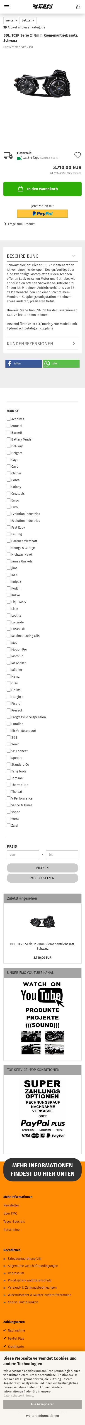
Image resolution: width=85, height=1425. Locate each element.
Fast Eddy (16, 527)
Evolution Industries (23, 514)
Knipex (14, 582)
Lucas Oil (16, 629)
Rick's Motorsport (21, 731)
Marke (13, 411)
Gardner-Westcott (22, 541)
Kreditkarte (16, 1347)
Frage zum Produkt (21, 224)
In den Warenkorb (37, 188)
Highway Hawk (19, 555)
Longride (15, 622)
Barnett (14, 433)
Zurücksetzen (42, 878)
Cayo (12, 460)
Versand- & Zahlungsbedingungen (32, 1288)
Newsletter (11, 1205)
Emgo (13, 500)
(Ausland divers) (49, 157)
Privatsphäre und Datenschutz (29, 1280)
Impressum (16, 1273)
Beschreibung (23, 256)
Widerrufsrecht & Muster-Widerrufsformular (39, 1295)
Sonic (13, 744)
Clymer (14, 473)
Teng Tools (16, 771)
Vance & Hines (19, 805)
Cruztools (16, 494)
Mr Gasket (16, 663)
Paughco (15, 697)
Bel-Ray (15, 446)
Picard (13, 704)
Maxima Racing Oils (23, 636)
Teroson (15, 778)
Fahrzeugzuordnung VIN (24, 1259)
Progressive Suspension (26, 717)
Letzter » (28, 20)
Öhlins (14, 690)
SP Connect (17, 751)
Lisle (12, 609)
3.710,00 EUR (42, 958)
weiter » (11, 20)
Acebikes (15, 419)
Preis (12, 846)
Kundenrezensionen (30, 343)
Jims (12, 568)
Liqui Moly (16, 602)
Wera (13, 819)
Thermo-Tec (17, 785)
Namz (13, 676)
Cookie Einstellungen (23, 1302)
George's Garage (21, 548)
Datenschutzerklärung (18, 1395)
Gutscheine (11, 1230)
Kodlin (13, 588)
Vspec (13, 812)
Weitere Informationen (42, 1416)
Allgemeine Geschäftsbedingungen (33, 1266)
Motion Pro (17, 649)
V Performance (20, 798)
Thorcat (14, 792)
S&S (12, 737)
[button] (23, 364)
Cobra (13, 480)
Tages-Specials (14, 1222)
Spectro (14, 758)
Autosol (14, 426)
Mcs (12, 643)
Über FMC (10, 1213)
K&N (12, 575)
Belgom (14, 453)
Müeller (14, 670)
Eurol (13, 507)
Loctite (14, 615)
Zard (12, 825)
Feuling (14, 534)
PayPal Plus (16, 1339)
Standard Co (18, 765)
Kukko (13, 595)
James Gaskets (20, 561)
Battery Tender (20, 439)
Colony (14, 487)
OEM (12, 683)
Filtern (42, 868)
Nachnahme (16, 1330)
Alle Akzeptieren (42, 1404)
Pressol (14, 710)
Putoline (15, 724)
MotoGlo (15, 656)
